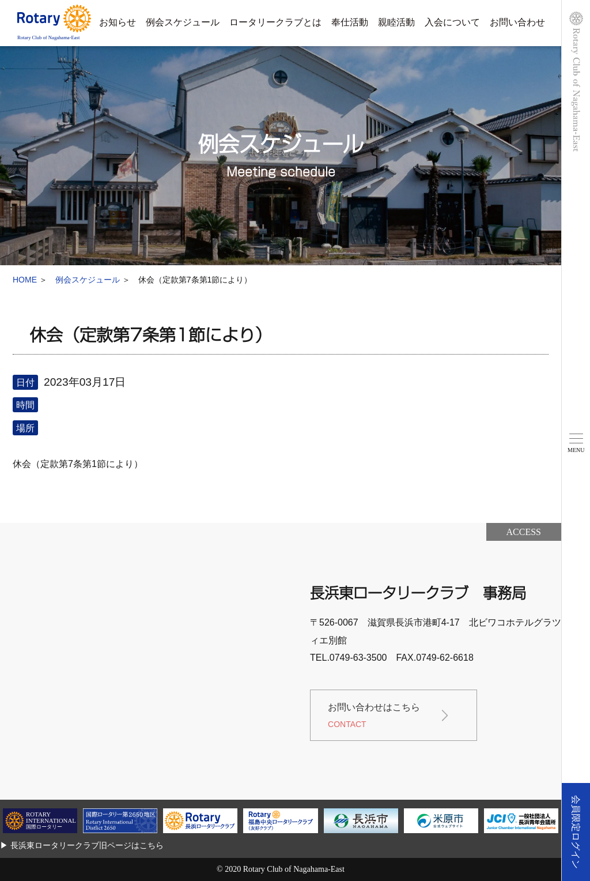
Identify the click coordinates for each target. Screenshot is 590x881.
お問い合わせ (517, 22)
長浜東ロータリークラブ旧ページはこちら (87, 845)
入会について (452, 22)
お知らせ (117, 22)
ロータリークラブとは (275, 22)
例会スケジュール (183, 22)
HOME (25, 279)
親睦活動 (396, 22)
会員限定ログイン (576, 832)
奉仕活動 (349, 22)
